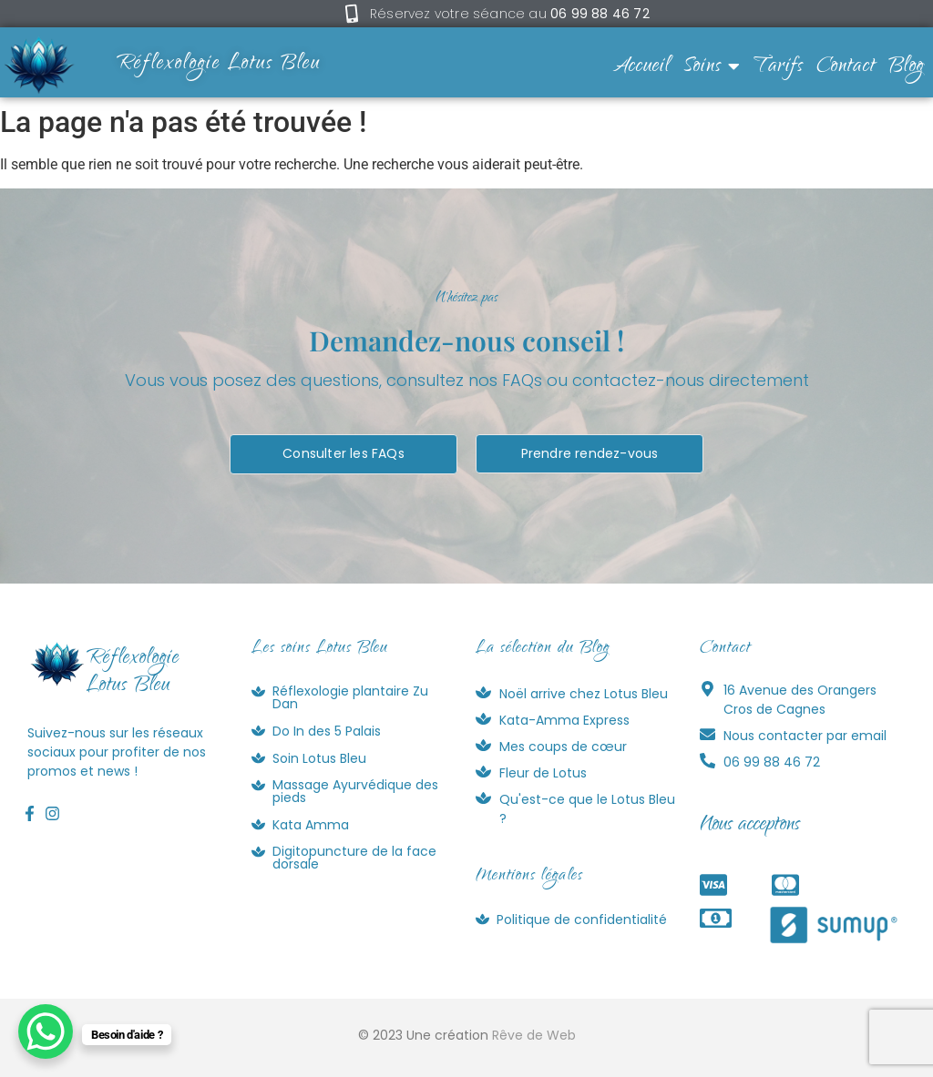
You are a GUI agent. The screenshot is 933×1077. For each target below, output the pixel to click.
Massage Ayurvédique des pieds (355, 791)
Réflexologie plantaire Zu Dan (350, 697)
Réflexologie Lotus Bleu (219, 64)
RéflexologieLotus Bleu (133, 673)
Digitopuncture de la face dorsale (354, 857)
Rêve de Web (534, 1035)
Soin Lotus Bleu (319, 758)
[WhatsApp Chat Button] (45, 1031)
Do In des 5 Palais (326, 731)
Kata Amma (310, 824)
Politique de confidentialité (582, 919)
